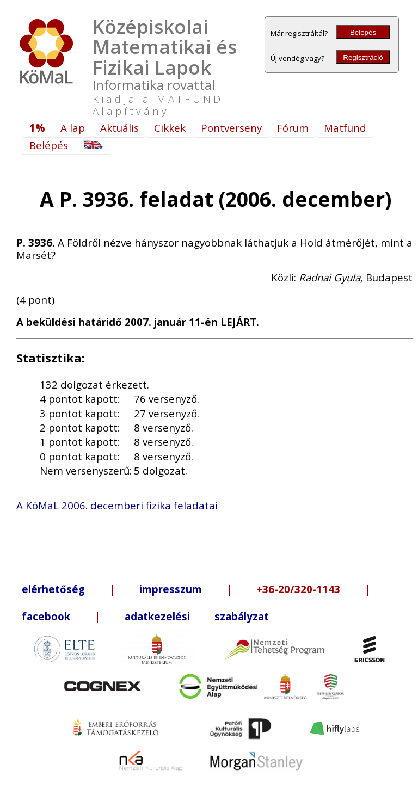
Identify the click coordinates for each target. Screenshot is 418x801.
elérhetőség (53, 589)
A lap (72, 127)
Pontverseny (231, 127)
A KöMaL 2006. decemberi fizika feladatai (117, 505)
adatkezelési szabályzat (197, 616)
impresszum (170, 589)
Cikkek (170, 127)
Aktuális (119, 127)
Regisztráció (363, 57)
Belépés (363, 32)
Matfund (345, 127)
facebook (46, 616)
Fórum (293, 127)
